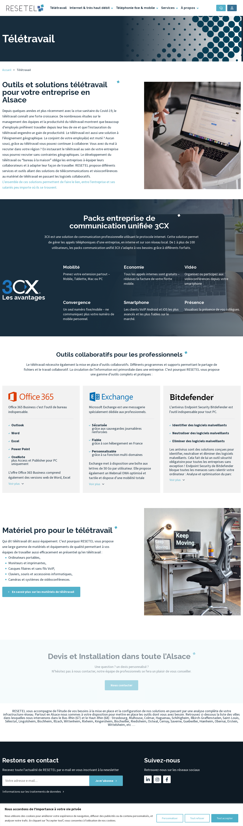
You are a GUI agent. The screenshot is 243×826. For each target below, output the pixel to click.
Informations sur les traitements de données (31, 791)
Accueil (6, 70)
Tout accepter (225, 818)
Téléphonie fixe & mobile (136, 8)
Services (168, 8)
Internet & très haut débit (90, 8)
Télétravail (58, 8)
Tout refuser (197, 818)
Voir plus (14, 483)
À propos (188, 8)
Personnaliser (170, 818)
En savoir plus (43, 591)
